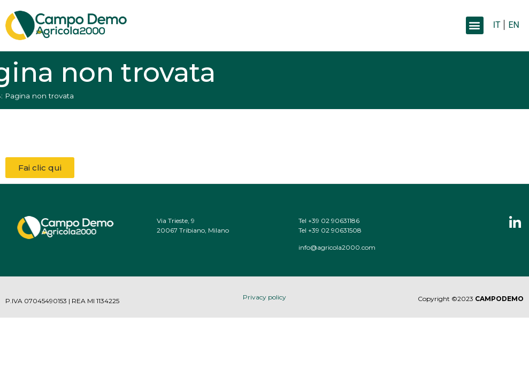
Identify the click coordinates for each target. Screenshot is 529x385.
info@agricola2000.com (345, 247)
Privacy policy (264, 297)
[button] (475, 25)
